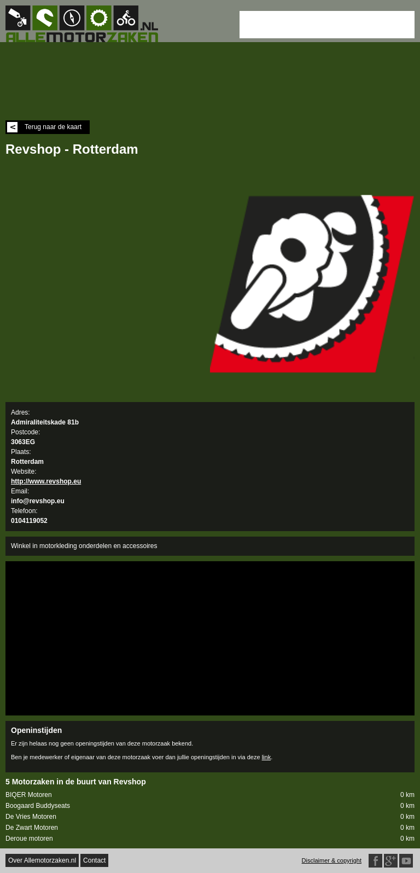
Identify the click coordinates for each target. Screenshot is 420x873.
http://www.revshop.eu (46, 481)
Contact (94, 860)
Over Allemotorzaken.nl (42, 860)
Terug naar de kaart (44, 127)
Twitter (406, 861)
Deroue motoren (210, 839)
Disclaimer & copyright (331, 860)
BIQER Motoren (210, 795)
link (266, 757)
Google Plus (391, 861)
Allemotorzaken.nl (87, 23)
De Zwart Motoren (210, 828)
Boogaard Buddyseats (210, 806)
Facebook (375, 861)
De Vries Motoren (210, 817)
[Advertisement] (327, 24)
